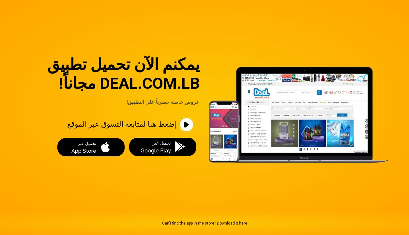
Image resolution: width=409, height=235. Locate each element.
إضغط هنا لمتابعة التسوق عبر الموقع (130, 124)
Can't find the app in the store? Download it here (204, 223)
